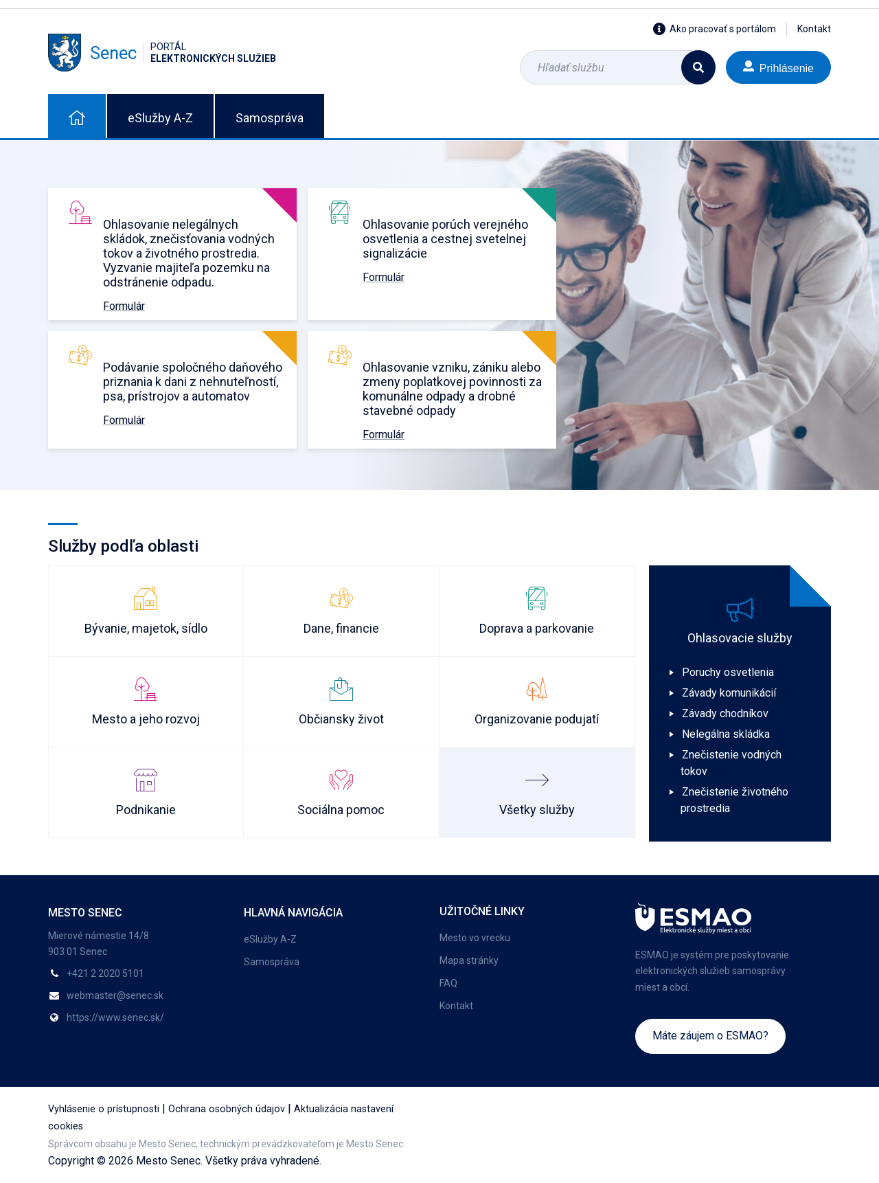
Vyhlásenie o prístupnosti (103, 1109)
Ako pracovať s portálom (714, 29)
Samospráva (270, 118)
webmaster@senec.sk (115, 995)
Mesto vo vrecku (475, 937)
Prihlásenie (778, 67)
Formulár (124, 306)
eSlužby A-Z (160, 118)
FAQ (448, 983)
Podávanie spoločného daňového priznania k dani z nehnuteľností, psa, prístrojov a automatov (192, 381)
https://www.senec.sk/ (115, 1017)
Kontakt (814, 28)
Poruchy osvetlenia (728, 672)
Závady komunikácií (729, 692)
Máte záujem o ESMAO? (710, 1035)
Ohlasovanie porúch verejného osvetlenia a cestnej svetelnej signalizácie (445, 238)
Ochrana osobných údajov (226, 1109)
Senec (162, 53)
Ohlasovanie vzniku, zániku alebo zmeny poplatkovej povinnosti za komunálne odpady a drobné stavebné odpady (452, 389)
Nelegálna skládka (726, 734)
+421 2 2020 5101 (105, 973)
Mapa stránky (469, 960)
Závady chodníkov (725, 713)
